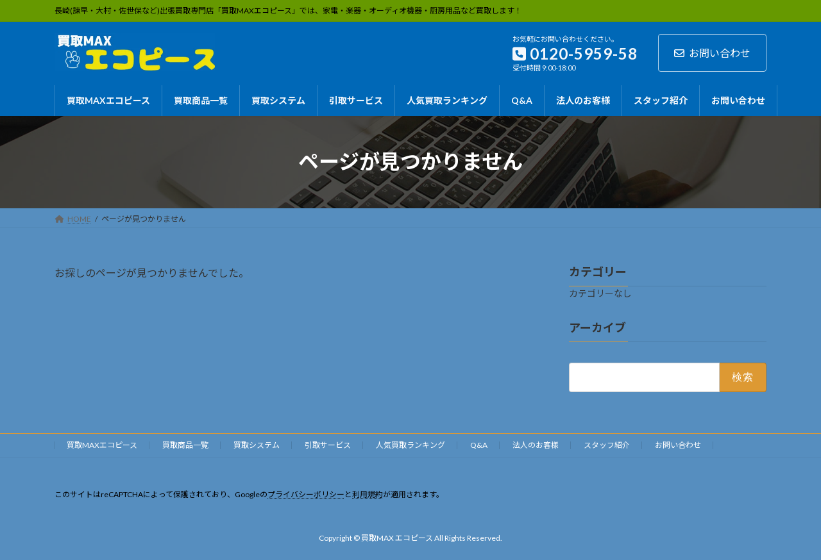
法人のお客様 (535, 445)
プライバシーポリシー (305, 494)
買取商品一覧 (185, 445)
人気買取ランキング (410, 445)
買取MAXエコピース (102, 445)
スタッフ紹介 (607, 445)
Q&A (478, 445)
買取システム (256, 445)
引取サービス (328, 445)
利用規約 (367, 494)
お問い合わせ (712, 53)
